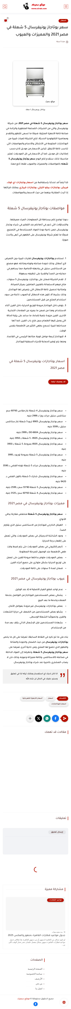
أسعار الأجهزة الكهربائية (32, 698)
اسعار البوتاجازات (58, 704)
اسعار (63, 21)
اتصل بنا (38, 988)
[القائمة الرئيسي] (66, 6)
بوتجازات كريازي (28, 187)
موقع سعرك (23, 999)
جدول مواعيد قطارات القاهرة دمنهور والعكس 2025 (36, 935)
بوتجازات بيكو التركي (49, 187)
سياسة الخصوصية (34, 974)
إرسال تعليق (57, 832)
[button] (55, 718)
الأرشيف (38, 979)
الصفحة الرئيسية (35, 969)
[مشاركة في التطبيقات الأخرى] (30, 718)
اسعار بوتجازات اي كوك (20, 182)
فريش (64, 187)
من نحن (39, 984)
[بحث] (5, 6)
